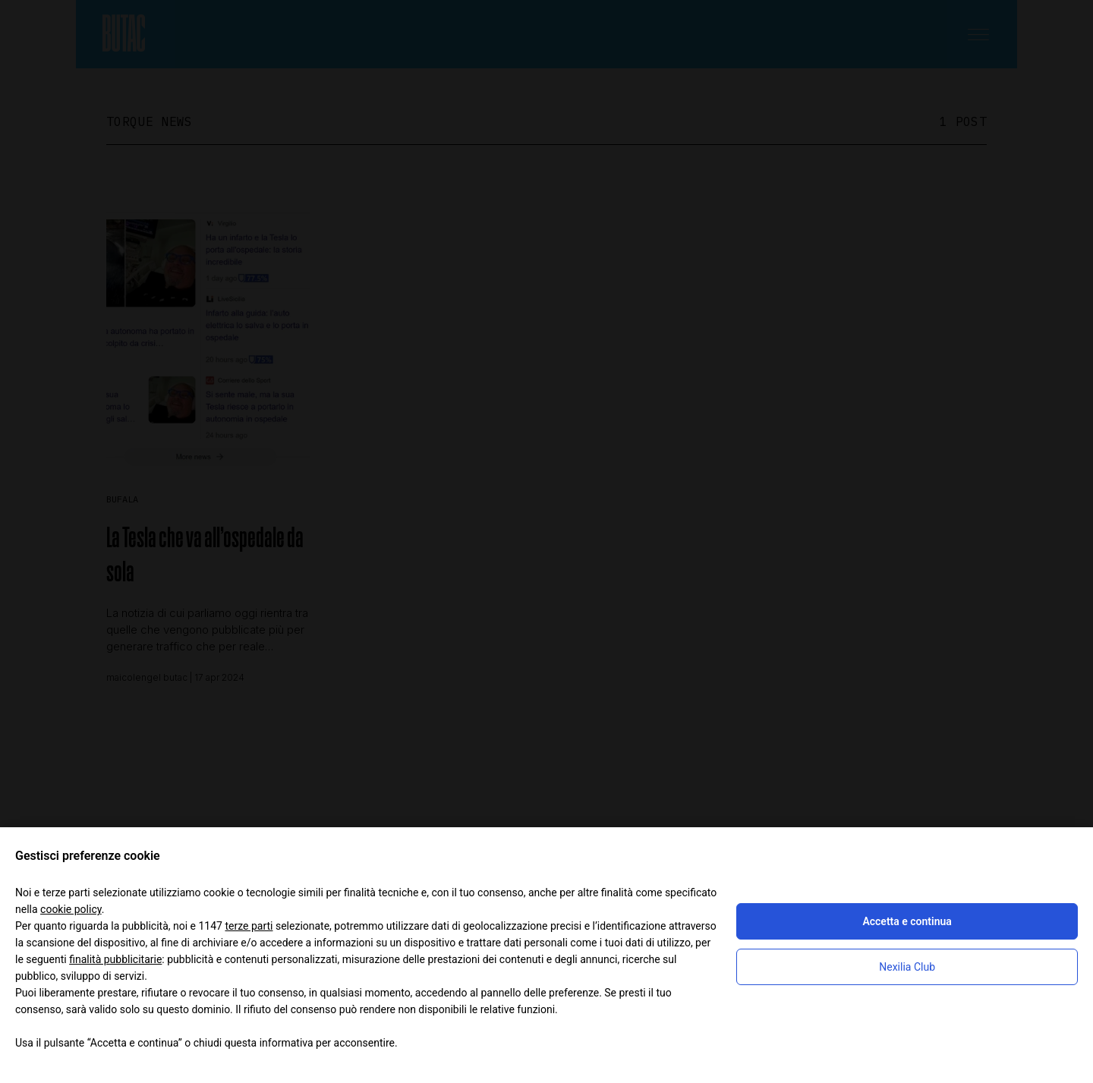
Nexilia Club (907, 967)
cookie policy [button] (71, 909)
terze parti (248, 926)
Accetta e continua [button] (906, 921)
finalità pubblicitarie (115, 959)
